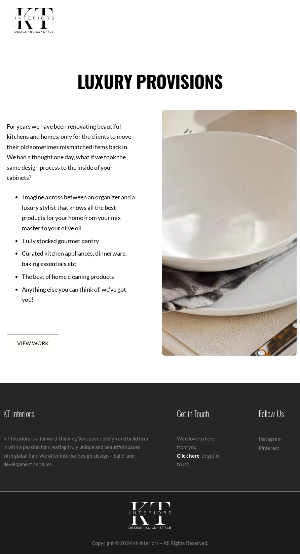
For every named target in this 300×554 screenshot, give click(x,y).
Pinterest (269, 448)
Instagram (270, 439)
